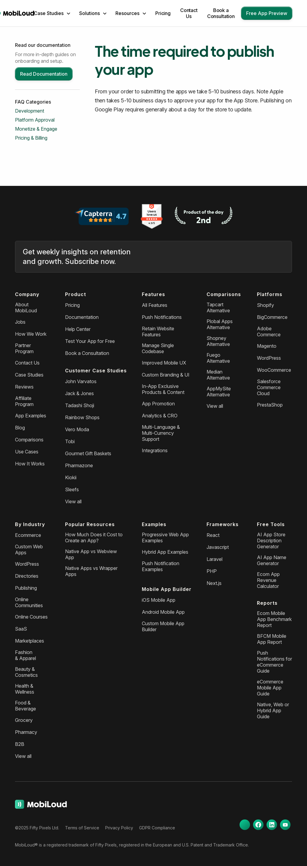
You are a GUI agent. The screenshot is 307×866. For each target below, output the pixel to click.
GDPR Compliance (157, 827)
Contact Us (189, 13)
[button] (52, 13)
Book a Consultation (221, 13)
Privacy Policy (119, 827)
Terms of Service (82, 827)
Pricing (163, 13)
